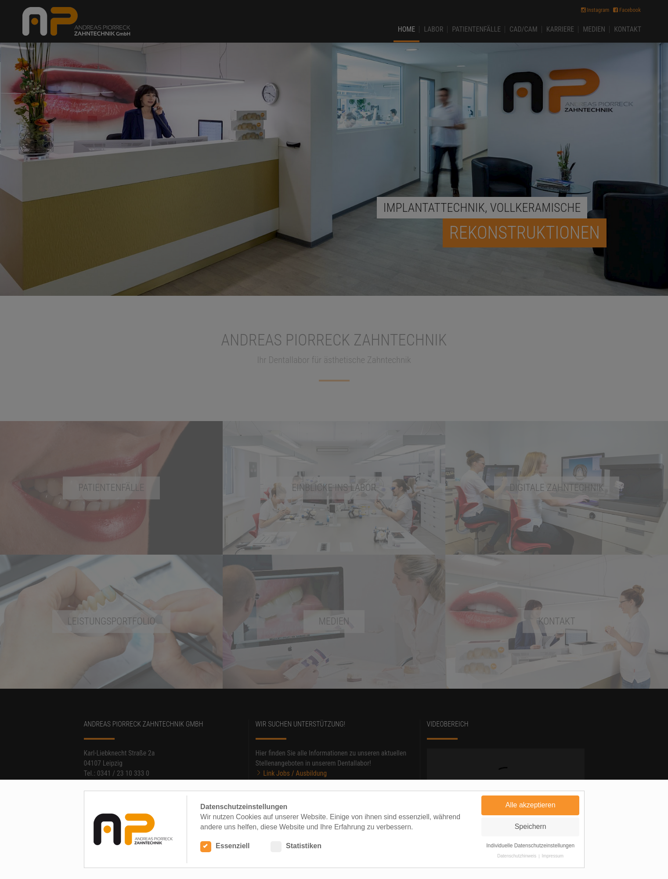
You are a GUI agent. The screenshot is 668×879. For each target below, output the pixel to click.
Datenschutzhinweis (516, 856)
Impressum (552, 856)
